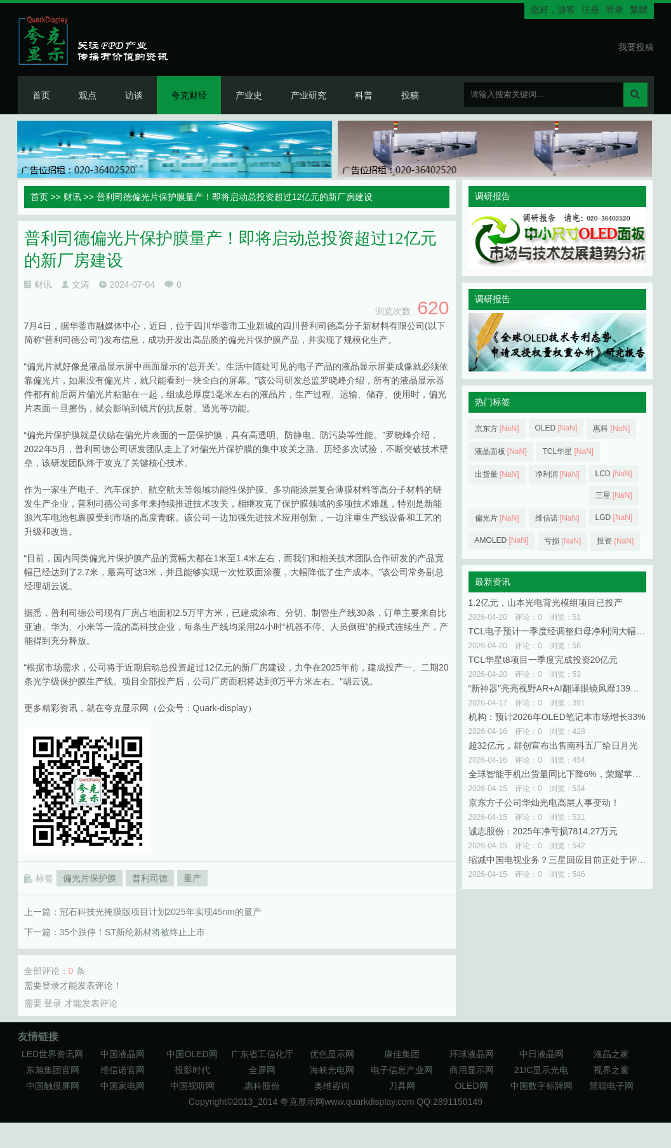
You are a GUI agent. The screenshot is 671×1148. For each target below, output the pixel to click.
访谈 (134, 95)
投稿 (410, 95)
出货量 (497, 474)
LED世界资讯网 (52, 1054)
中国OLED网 (191, 1054)
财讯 (72, 197)
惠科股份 (262, 1086)
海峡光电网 (332, 1070)
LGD (614, 517)
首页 (41, 95)
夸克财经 (189, 95)
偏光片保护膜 (89, 878)
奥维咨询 (332, 1086)
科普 (364, 95)
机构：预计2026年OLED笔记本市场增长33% (557, 717)
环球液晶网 (471, 1054)
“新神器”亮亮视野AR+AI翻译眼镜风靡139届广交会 (567, 688)
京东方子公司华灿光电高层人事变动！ (544, 803)
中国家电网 (122, 1086)
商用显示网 (471, 1070)
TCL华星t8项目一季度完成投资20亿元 (543, 660)
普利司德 (150, 878)
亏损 (562, 541)
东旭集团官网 (52, 1070)
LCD (613, 473)
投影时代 (192, 1070)
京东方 (497, 428)
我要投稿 (636, 47)
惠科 (611, 428)
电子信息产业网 (402, 1070)
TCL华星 (568, 451)
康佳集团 (402, 1054)
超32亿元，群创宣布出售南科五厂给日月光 (553, 745)
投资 (615, 541)
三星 (613, 495)
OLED (556, 428)
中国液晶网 (122, 1054)
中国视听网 (192, 1086)
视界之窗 (611, 1070)
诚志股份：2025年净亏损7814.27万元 (543, 831)
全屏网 (262, 1070)
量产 (192, 878)
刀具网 (402, 1086)
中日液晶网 (541, 1054)
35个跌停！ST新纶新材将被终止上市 (132, 932)
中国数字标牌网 (541, 1086)
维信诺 (557, 518)
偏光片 (497, 518)
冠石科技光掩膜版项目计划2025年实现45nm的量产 (161, 912)
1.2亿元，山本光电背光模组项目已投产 (545, 602)
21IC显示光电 (541, 1070)
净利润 (557, 474)
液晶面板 (501, 451)
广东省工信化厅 (262, 1054)
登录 (614, 9)
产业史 (249, 95)
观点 (87, 95)
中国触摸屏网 (52, 1086)
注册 (590, 9)
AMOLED (502, 540)
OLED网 (471, 1086)
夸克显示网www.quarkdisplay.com (348, 1102)
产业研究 (308, 95)
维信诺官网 (122, 1070)
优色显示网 (332, 1054)
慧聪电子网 (611, 1086)
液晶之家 (611, 1054)
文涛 (81, 284)
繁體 (639, 9)
